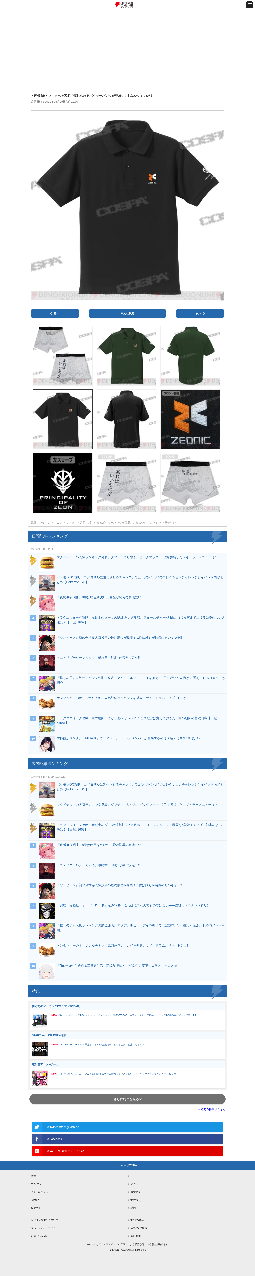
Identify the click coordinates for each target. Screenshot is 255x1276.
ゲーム (134, 1176)
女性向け (136, 1200)
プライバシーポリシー (45, 1228)
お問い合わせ (39, 1236)
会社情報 (136, 1236)
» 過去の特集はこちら (212, 1109)
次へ (198, 313)
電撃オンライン (40, 522)
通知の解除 (137, 1220)
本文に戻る (127, 313)
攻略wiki (36, 1207)
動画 (133, 1207)
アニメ (58, 522)
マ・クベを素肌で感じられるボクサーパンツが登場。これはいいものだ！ (112, 522)
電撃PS (135, 1192)
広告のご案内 (138, 1228)
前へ (56, 313)
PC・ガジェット (41, 1192)
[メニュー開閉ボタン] (249, 4)
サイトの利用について (45, 1220)
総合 (33, 1176)
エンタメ (36, 1184)
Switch (35, 1200)
